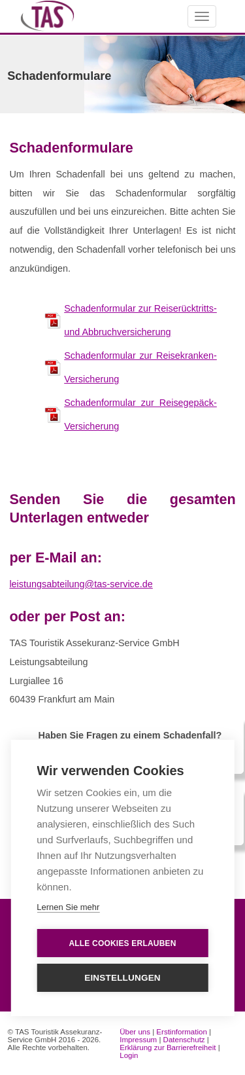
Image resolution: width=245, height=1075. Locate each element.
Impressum (138, 1040)
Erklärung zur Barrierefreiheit (168, 1047)
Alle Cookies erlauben (122, 943)
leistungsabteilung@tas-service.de (80, 584)
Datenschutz (184, 1040)
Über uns (135, 1032)
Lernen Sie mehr (68, 908)
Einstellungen (122, 978)
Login (129, 1055)
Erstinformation (181, 1032)
